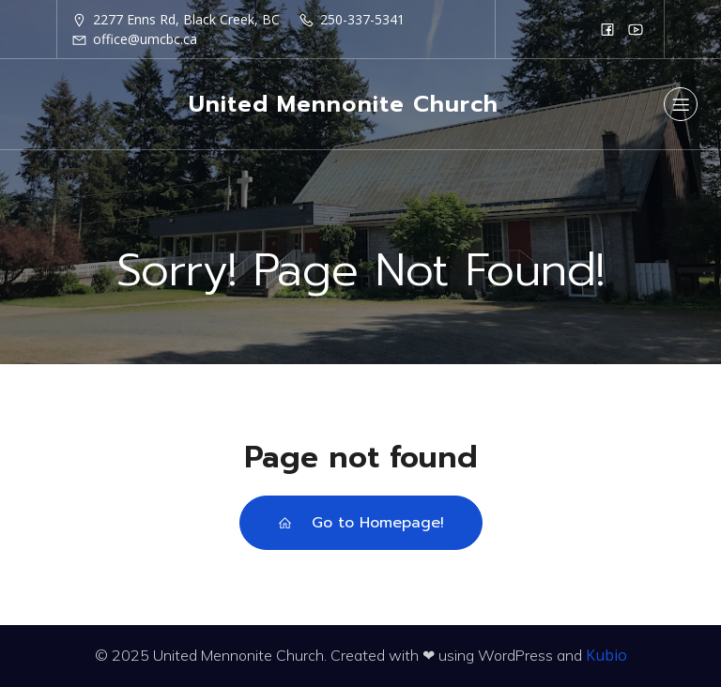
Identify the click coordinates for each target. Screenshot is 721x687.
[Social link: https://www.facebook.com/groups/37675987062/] (607, 29)
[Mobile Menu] (681, 104)
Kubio (606, 655)
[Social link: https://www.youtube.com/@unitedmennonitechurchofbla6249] (635, 29)
